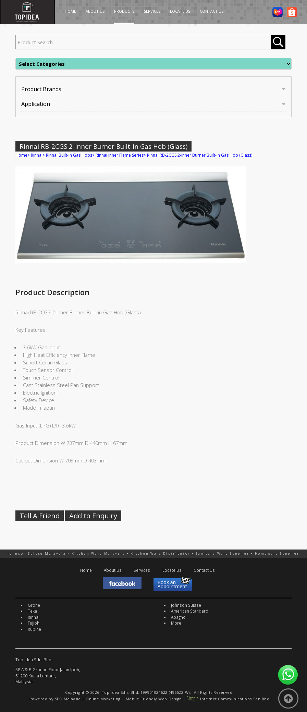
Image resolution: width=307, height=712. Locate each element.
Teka (32, 611)
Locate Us (172, 570)
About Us (113, 570)
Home (21, 155)
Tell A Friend (40, 515)
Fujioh (33, 623)
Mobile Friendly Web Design (154, 698)
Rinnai (36, 155)
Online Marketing (103, 698)
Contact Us (204, 570)
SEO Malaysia (68, 698)
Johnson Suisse (186, 605)
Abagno (178, 617)
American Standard (189, 611)
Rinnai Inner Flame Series (120, 155)
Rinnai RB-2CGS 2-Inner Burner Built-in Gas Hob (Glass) (199, 155)
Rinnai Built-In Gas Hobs (69, 155)
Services (142, 570)
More (176, 623)
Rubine (34, 629)
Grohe (34, 605)
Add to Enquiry (93, 515)
